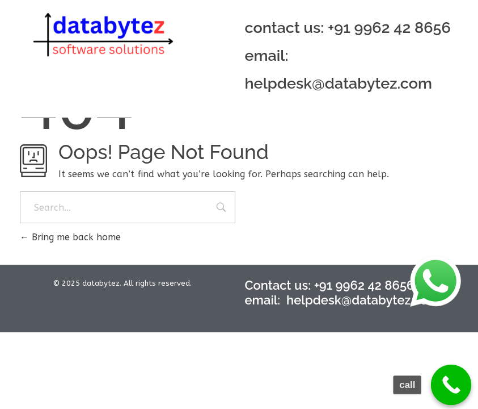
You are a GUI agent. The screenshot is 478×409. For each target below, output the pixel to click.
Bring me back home (70, 237)
